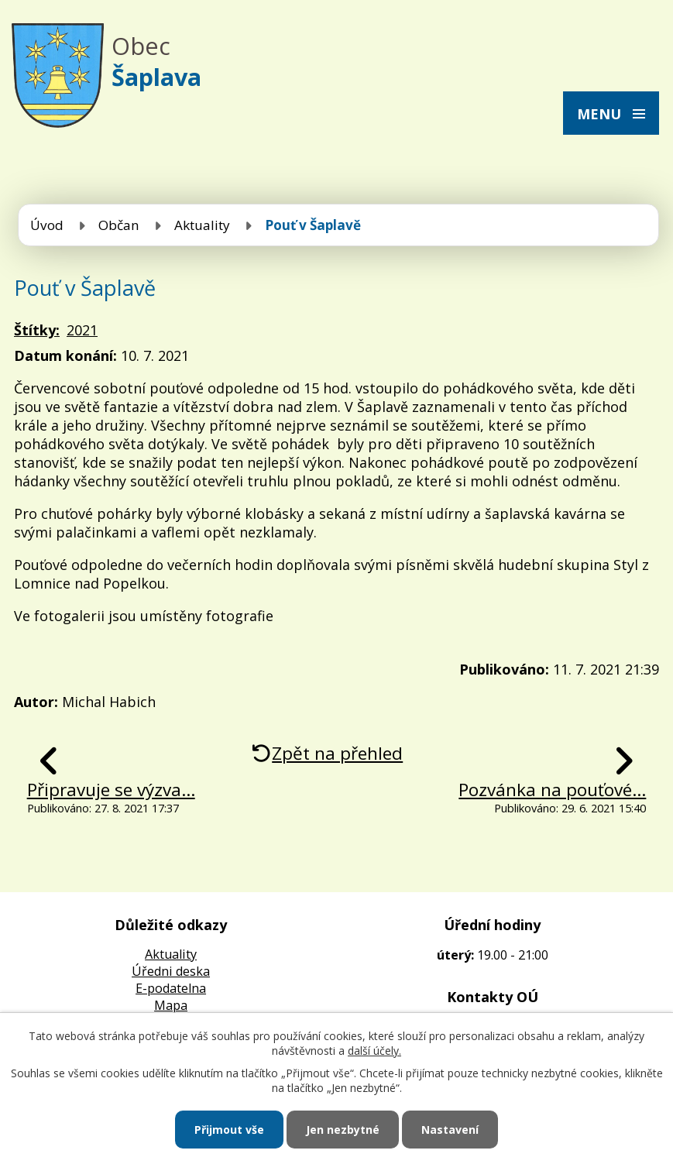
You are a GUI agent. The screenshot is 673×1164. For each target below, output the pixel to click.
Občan (118, 225)
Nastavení (450, 1129)
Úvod (47, 225)
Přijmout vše (229, 1129)
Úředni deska (171, 971)
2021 (82, 330)
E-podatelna (171, 988)
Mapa (170, 1005)
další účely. (374, 1050)
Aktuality (202, 225)
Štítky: (37, 330)
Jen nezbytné (342, 1129)
